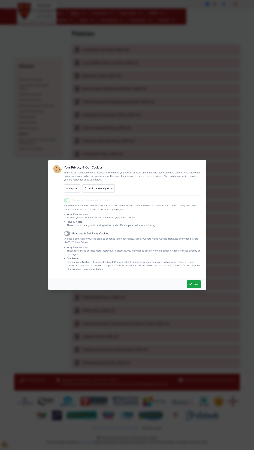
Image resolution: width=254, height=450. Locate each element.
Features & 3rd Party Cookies (90, 233)
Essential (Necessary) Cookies (91, 200)
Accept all (72, 188)
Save (194, 284)
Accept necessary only (98, 188)
